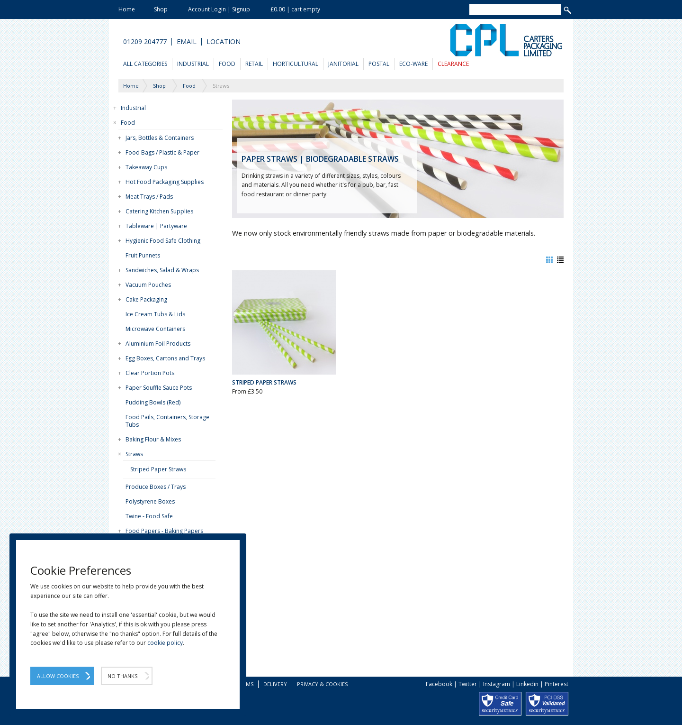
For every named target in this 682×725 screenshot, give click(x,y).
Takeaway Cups (146, 167)
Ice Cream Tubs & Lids (155, 314)
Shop (161, 9)
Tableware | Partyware (156, 226)
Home (126, 9)
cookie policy (165, 643)
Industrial (193, 64)
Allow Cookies (58, 675)
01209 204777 (145, 42)
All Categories (145, 64)
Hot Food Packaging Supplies (165, 182)
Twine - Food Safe (149, 516)
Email (187, 42)
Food (227, 64)
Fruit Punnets (143, 255)
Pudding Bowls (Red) (153, 402)
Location (223, 42)
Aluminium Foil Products (158, 344)
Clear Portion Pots (150, 373)
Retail (254, 64)
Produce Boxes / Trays (156, 487)
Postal (378, 64)
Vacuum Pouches (148, 285)
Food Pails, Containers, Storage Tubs (167, 421)
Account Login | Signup (219, 9)
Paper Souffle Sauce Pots (159, 388)
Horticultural (295, 64)
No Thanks (122, 675)
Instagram (496, 684)
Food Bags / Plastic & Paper (162, 152)
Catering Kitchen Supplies (159, 211)
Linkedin (527, 684)
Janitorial (343, 64)
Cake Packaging (146, 299)
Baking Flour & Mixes (153, 439)
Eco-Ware (413, 64)
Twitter (467, 684)
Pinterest (556, 684)
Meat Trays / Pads (149, 197)
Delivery (275, 684)
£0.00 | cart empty (295, 9)
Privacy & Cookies (322, 684)
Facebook (439, 684)
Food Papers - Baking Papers (164, 531)
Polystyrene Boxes (150, 501)
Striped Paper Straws (158, 469)
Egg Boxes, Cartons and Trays (165, 358)
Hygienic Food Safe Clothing (163, 241)
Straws (134, 454)
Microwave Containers (155, 329)
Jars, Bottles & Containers (160, 138)
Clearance (453, 64)
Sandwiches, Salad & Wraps (162, 270)
